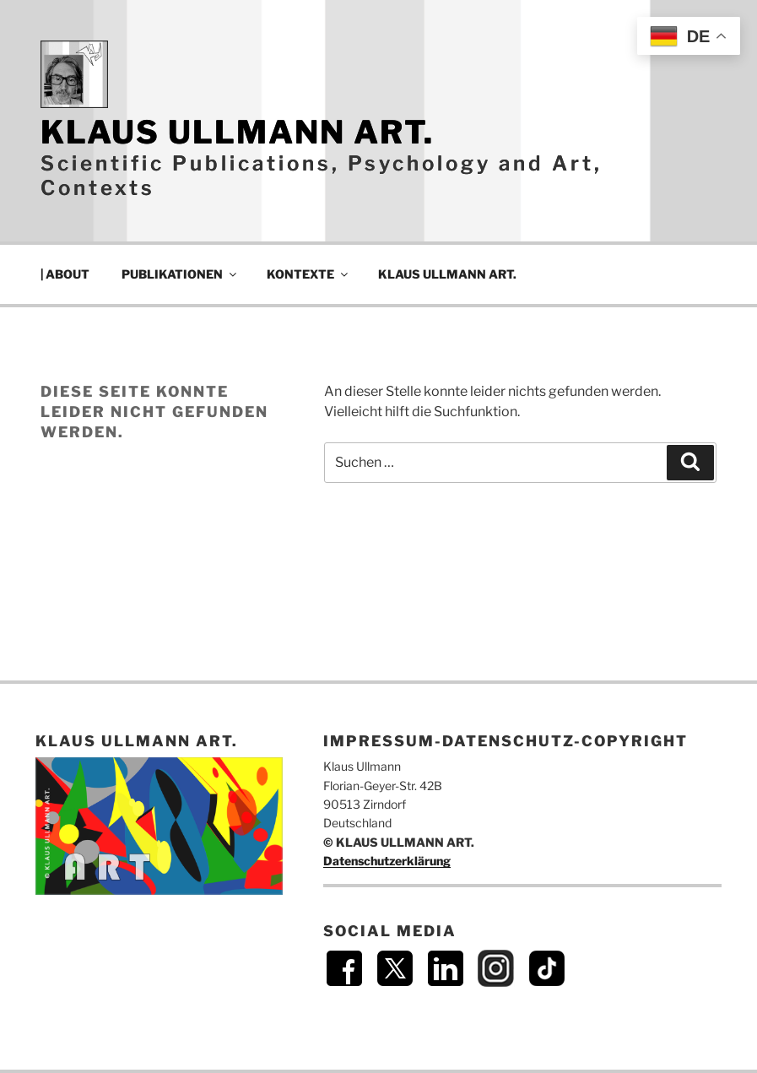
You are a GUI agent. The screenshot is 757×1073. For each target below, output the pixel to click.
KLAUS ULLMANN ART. (237, 132)
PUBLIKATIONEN (180, 274)
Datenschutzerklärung (387, 861)
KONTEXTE (308, 274)
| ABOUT (65, 274)
